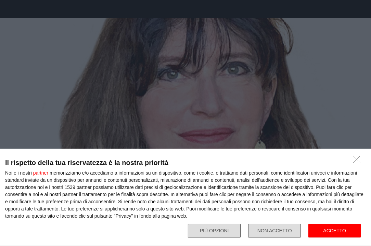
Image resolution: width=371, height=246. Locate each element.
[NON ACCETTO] (358, 161)
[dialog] (185, 197)
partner (40, 172)
